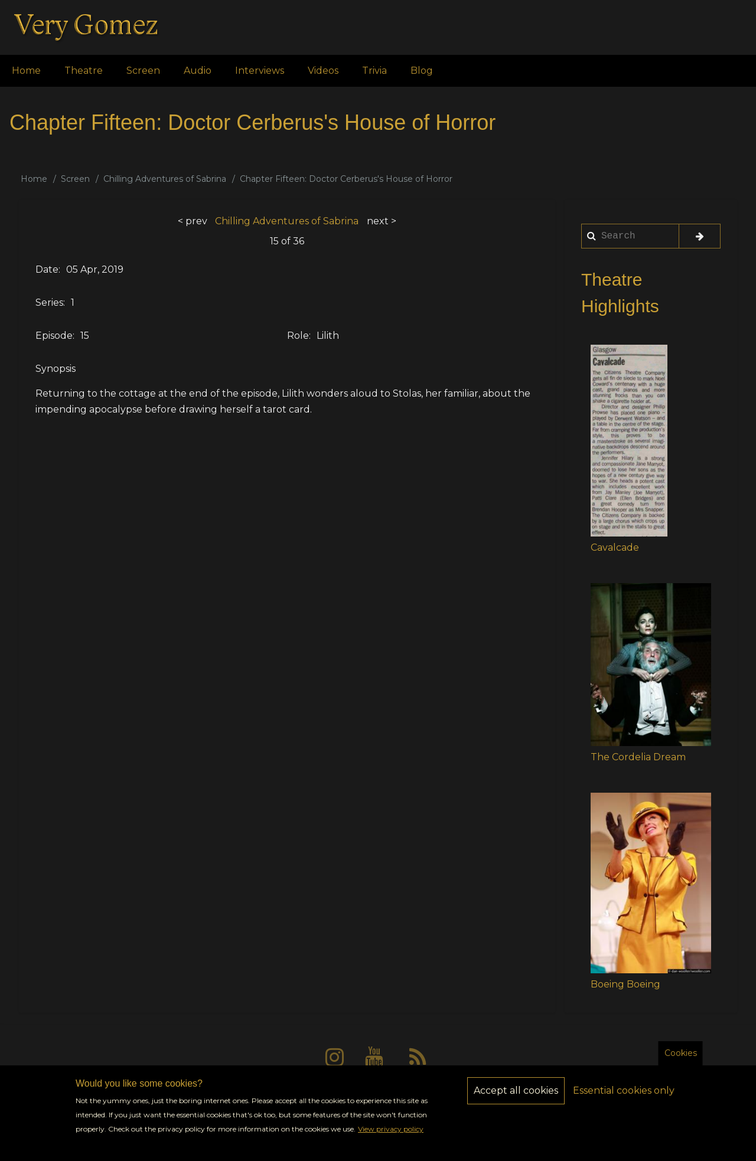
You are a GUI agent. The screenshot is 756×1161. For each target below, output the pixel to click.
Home (34, 179)
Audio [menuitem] (197, 70)
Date (46, 269)
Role (298, 335)
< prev (192, 221)
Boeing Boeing (625, 984)
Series (49, 302)
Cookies (680, 1061)
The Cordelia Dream (638, 757)
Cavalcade (615, 547)
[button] (629, 441)
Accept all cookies (516, 1098)
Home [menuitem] (26, 70)
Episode (54, 335)
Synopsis (55, 368)
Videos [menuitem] (323, 70)
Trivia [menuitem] (374, 70)
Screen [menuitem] (143, 70)
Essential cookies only (623, 1098)
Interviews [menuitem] (259, 70)
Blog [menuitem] (421, 70)
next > (381, 221)
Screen (75, 179)
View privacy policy (390, 1137)
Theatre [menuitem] (83, 70)
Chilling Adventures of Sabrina (164, 179)
